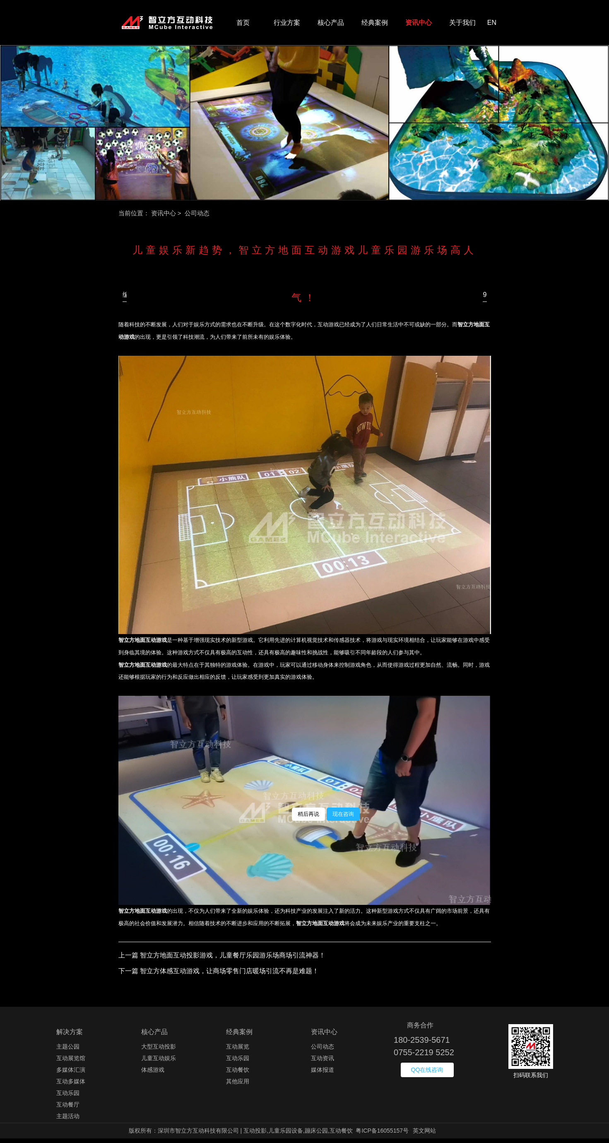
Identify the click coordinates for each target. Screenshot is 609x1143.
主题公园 (67, 1051)
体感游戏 (152, 1074)
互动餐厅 (67, 1109)
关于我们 (462, 24)
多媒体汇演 (70, 1074)
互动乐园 (67, 1097)
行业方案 (287, 24)
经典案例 (374, 24)
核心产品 (331, 24)
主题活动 (67, 1120)
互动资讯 (322, 1062)
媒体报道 (322, 1074)
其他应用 (237, 1086)
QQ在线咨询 (427, 1074)
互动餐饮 (237, 1074)
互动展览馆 (70, 1062)
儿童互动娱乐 (158, 1062)
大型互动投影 (158, 1051)
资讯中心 (418, 24)
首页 (243, 24)
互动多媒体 (70, 1086)
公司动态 (322, 1051)
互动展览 (237, 1051)
